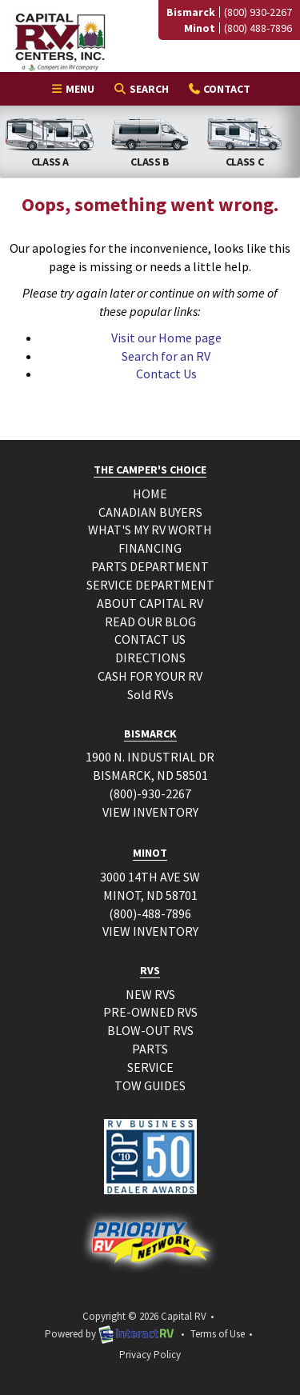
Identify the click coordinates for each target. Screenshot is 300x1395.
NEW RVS (150, 994)
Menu (77, 91)
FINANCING (150, 548)
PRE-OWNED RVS (150, 1012)
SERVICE (150, 1067)
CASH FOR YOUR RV (150, 676)
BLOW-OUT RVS (150, 1030)
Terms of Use (217, 1334)
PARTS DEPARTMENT (150, 566)
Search (140, 91)
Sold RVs (150, 694)
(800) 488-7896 (258, 28)
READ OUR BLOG (150, 622)
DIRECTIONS (150, 658)
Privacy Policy (150, 1354)
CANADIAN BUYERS (150, 512)
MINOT (150, 852)
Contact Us (166, 374)
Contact (218, 91)
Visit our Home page (166, 338)
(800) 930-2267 (258, 12)
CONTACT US (150, 639)
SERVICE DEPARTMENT (150, 585)
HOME (150, 494)
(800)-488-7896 (150, 913)
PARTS (150, 1049)
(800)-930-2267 (150, 793)
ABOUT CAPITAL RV (150, 603)
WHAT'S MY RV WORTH (150, 530)
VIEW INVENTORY (150, 812)
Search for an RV (166, 356)
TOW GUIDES (150, 1085)
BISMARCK (150, 733)
